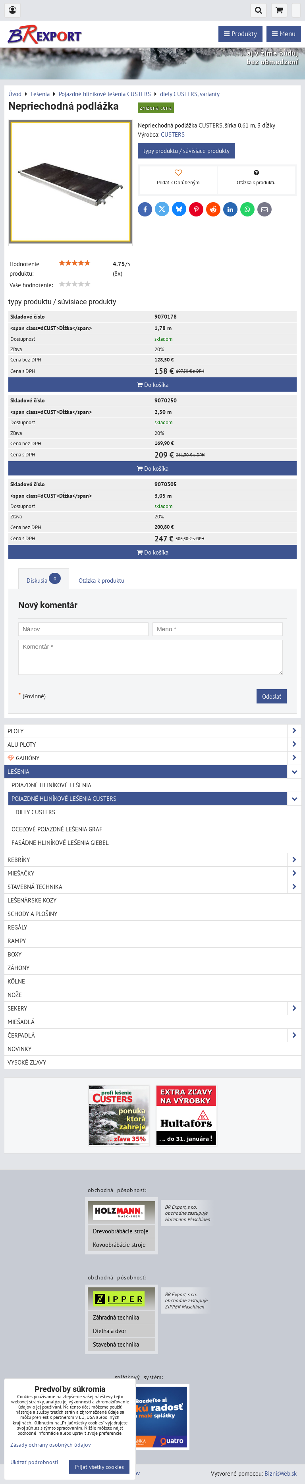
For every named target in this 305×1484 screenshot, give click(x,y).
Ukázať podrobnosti (34, 1462)
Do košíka (152, 384)
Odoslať (271, 696)
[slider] (75, 263)
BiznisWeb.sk (280, 1473)
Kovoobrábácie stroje (119, 1244)
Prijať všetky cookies (99, 1466)
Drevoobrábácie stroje (121, 1231)
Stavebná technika (116, 1344)
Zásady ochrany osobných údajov (50, 1444)
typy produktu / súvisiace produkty (186, 151)
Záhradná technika (116, 1317)
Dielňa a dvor (109, 1331)
